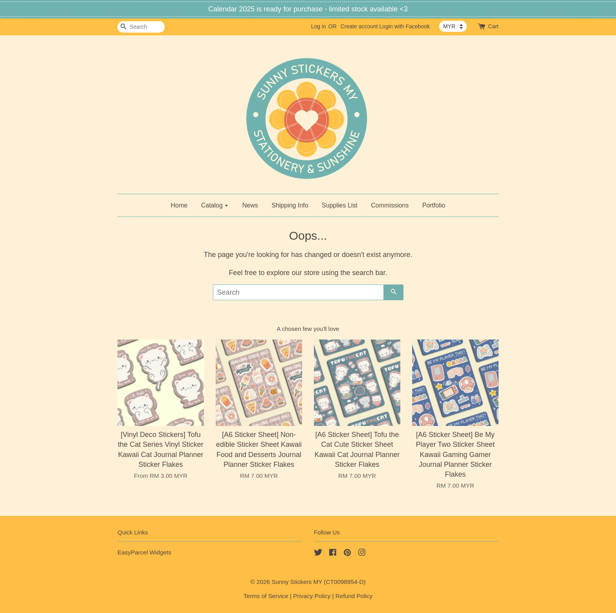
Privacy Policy (311, 596)
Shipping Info (289, 205)
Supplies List (340, 205)
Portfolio (434, 205)
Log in (318, 26)
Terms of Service (266, 596)
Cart (493, 26)
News (250, 205)
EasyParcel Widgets (144, 552)
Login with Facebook (405, 26)
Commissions (390, 205)
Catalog (215, 205)
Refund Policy (354, 596)
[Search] (141, 27)
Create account (359, 26)
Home (179, 205)
